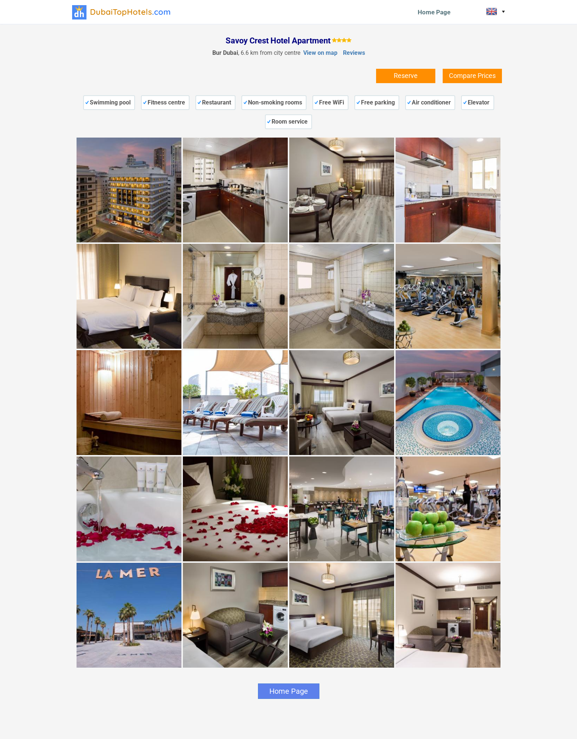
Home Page (434, 12)
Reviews (354, 52)
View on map (320, 52)
